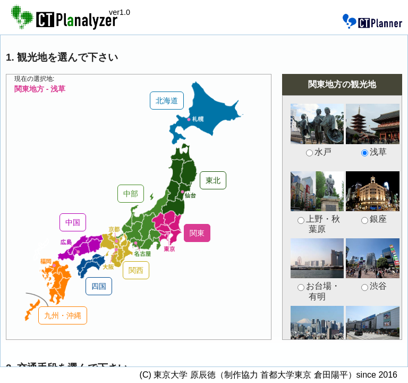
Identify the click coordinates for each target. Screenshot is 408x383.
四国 (98, 286)
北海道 (167, 100)
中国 (72, 222)
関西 (136, 270)
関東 (197, 233)
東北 (213, 180)
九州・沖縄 (62, 315)
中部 (130, 193)
